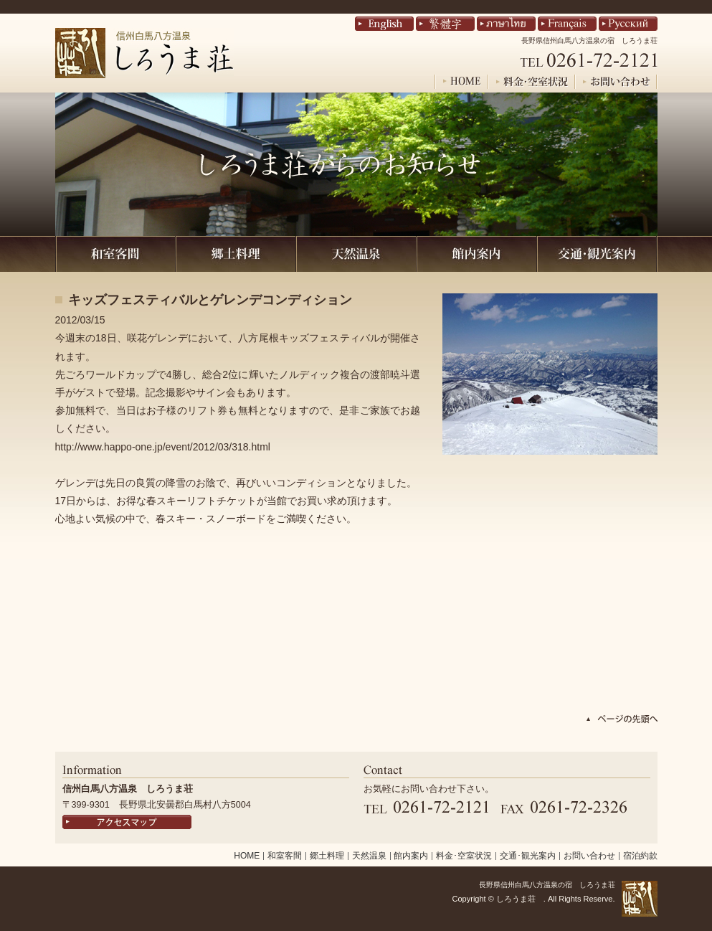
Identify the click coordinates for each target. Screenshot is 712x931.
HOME (247, 856)
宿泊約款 (640, 856)
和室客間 (284, 856)
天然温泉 (369, 856)
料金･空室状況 (464, 856)
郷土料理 (327, 856)
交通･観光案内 (528, 856)
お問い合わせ (589, 856)
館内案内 (411, 856)
